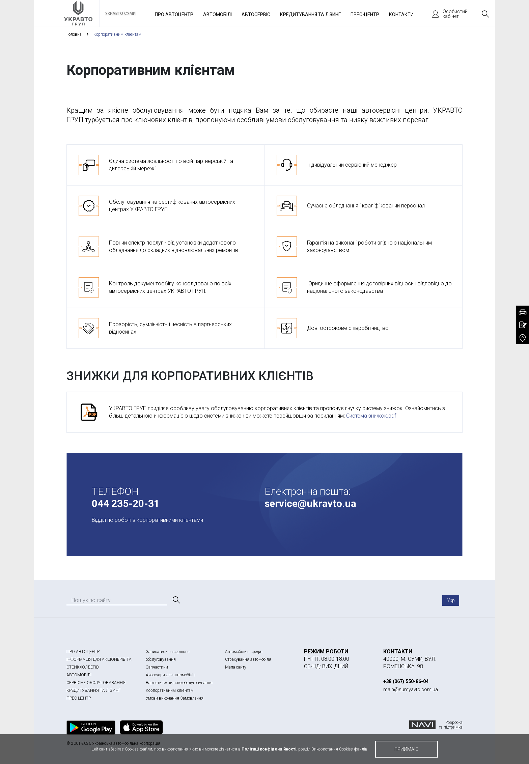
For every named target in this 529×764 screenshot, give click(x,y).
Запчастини (157, 667)
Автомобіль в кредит (244, 651)
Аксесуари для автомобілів (171, 675)
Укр (451, 600)
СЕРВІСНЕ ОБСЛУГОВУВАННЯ (96, 682)
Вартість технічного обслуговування (179, 682)
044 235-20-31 (126, 503)
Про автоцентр (174, 14)
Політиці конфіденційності (269, 749)
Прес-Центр (365, 14)
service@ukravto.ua (310, 503)
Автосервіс (256, 14)
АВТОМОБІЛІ (78, 675)
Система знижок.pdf (371, 416)
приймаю (406, 749)
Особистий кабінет (447, 14)
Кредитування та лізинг (310, 14)
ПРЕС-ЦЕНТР (78, 698)
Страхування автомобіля (248, 659)
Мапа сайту (235, 667)
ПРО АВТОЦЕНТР (83, 651)
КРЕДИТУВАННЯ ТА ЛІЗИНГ (93, 690)
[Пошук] (175, 600)
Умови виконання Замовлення (174, 698)
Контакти (401, 14)
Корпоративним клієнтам (170, 690)
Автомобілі (217, 14)
